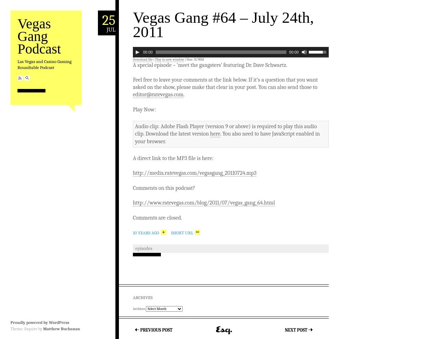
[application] (231, 52)
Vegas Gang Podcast (39, 36)
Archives (139, 309)
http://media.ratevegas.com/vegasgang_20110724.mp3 (194, 173)
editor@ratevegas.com (158, 94)
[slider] (221, 52)
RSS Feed (20, 78)
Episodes (143, 248)
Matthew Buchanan (61, 328)
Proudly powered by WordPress (39, 322)
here (215, 134)
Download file (142, 59)
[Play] (137, 52)
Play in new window (169, 59)
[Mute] (304, 52)
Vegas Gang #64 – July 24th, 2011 (223, 25)
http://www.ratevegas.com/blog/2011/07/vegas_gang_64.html (204, 203)
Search (27, 78)
